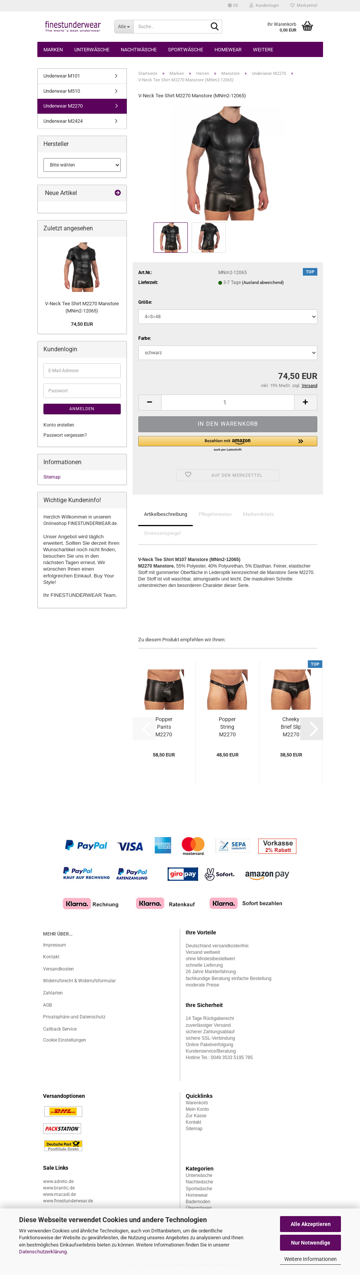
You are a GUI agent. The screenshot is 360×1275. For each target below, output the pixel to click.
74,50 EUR (82, 324)
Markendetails (258, 514)
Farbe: (144, 338)
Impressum (54, 945)
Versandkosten (58, 969)
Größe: (145, 302)
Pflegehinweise (215, 514)
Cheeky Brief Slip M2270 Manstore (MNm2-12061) (291, 727)
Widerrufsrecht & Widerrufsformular (79, 980)
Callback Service (60, 1029)
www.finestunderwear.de (68, 1201)
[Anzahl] (227, 403)
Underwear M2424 (63, 121)
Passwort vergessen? (65, 435)
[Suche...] (123, 26)
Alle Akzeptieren (311, 1224)
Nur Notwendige (310, 1243)
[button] (233, 5)
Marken (53, 49)
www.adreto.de (58, 1181)
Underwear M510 (61, 91)
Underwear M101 (61, 76)
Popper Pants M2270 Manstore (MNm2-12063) (163, 727)
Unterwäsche (91, 49)
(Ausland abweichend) (263, 282)
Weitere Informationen (310, 1259)
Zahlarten (53, 993)
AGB (47, 1005)
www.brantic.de (59, 1188)
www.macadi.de (59, 1194)
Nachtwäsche (139, 49)
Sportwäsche (185, 49)
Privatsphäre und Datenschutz (74, 1017)
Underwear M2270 (63, 106)
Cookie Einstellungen (64, 1040)
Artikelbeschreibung (165, 514)
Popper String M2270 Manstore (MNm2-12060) (227, 727)
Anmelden (81, 408)
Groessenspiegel (162, 533)
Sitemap (52, 477)
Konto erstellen (58, 425)
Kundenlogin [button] (264, 5)
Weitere (263, 49)
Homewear (228, 49)
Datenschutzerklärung (43, 1251)
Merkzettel (303, 5)
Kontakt (51, 956)
